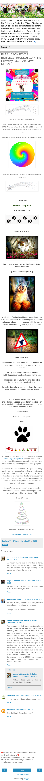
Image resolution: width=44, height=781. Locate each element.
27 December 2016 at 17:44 (31, 599)
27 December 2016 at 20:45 (29, 677)
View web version (22, 774)
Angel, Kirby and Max (15, 581)
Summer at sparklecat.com (17, 557)
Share (5, 545)
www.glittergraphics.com (22, 534)
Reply (9, 573)
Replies (12, 670)
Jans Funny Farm (14, 599)
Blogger (26, 779)
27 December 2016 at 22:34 (30, 696)
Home (22, 770)
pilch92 (10, 710)
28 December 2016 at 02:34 (23, 710)
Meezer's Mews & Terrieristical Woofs (22, 620)
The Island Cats (13, 696)
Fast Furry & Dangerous (13, 459)
